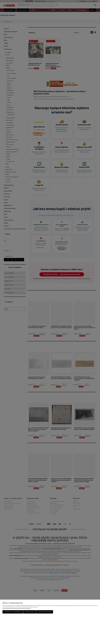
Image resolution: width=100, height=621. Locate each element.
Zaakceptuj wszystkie (44, 611)
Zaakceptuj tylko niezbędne (12, 611)
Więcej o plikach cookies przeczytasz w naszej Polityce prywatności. (16, 608)
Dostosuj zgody (29, 611)
